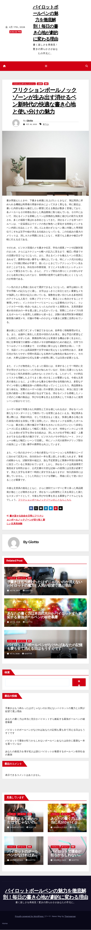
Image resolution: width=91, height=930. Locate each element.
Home (5, 923)
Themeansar (70, 916)
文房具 (40, 84)
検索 (7, 672)
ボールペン (21, 578)
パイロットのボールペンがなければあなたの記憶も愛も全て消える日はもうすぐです (44, 647)
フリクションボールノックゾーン (24, 84)
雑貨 (46, 84)
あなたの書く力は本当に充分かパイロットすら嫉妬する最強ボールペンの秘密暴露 (44, 615)
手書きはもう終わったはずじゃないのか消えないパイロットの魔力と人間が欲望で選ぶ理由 (44, 584)
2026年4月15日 (17, 827)
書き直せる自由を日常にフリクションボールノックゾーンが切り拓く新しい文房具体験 (26, 520)
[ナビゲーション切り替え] (46, 66)
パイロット (11, 578)
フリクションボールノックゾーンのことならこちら (44, 500)
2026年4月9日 (17, 860)
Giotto (29, 120)
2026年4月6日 (60, 860)
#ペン (46, 124)
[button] (87, 66)
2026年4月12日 (60, 827)
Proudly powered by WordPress (29, 916)
